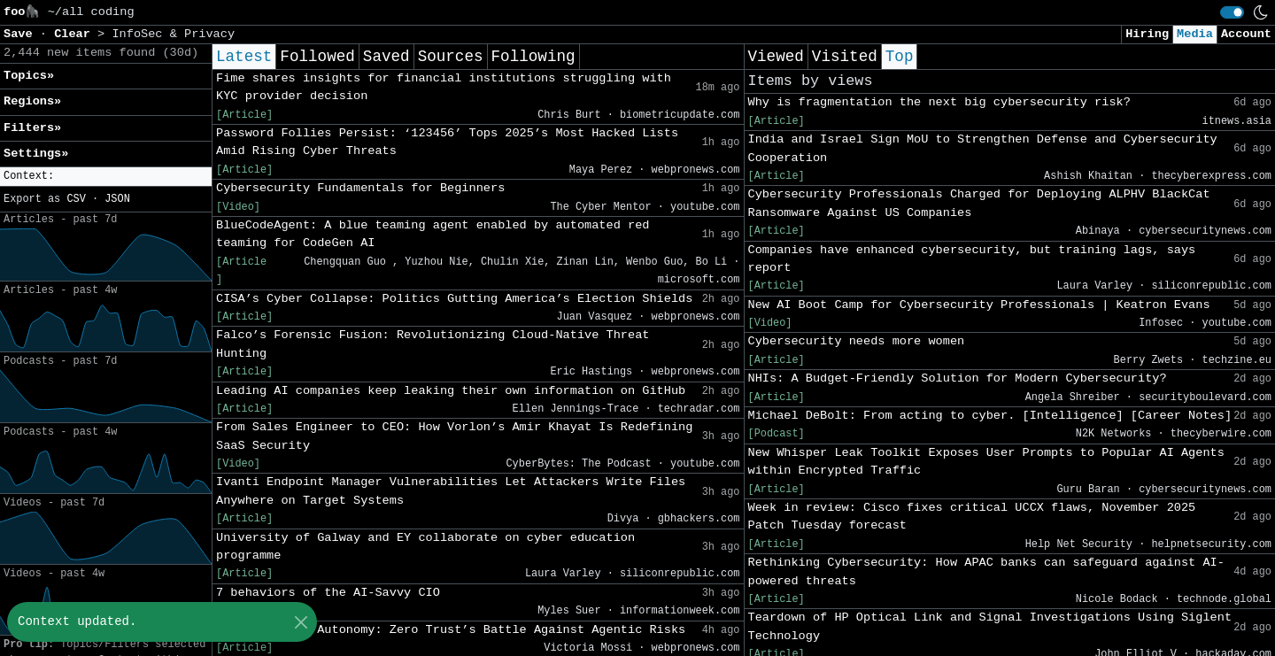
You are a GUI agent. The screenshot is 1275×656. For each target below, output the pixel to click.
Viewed (776, 57)
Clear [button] (75, 34)
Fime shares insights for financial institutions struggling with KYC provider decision (443, 87)
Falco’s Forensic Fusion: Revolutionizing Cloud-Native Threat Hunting (432, 343)
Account (1246, 34)
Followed (317, 57)
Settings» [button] (36, 153)
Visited (844, 57)
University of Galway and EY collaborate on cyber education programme (425, 546)
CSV (75, 199)
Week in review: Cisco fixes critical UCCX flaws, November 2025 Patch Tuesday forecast (972, 516)
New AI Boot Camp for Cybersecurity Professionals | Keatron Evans (979, 305)
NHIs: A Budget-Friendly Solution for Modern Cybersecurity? (957, 378)
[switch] (1232, 12)
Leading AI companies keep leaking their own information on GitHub (450, 390)
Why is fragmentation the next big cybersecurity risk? (939, 102)
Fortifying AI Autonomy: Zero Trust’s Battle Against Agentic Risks (450, 630)
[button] (106, 176)
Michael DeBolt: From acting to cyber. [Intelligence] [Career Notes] (990, 415)
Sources (450, 57)
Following (533, 57)
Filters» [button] (32, 128)
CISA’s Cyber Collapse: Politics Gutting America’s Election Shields (454, 298)
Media (1195, 34)
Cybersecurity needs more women (856, 341)
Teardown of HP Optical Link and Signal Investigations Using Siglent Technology (990, 626)
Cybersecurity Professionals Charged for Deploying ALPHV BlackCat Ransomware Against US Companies (979, 203)
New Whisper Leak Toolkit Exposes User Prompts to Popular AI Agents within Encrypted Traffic (986, 461)
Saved (386, 57)
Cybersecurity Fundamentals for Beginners (360, 188)
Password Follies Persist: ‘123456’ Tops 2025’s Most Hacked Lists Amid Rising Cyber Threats (447, 142)
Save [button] (22, 34)
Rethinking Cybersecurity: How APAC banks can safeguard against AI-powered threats (986, 571)
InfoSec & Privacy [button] (173, 34)
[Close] (300, 622)
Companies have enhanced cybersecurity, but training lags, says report (972, 258)
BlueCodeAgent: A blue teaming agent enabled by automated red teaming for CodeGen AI (432, 234)
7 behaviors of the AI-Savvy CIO (328, 592)
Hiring (1147, 34)
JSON (117, 199)
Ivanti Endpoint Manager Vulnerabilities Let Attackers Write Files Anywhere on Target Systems (450, 490)
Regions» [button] (32, 101)
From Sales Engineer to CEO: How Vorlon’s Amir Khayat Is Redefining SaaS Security (454, 436)
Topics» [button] (29, 75)
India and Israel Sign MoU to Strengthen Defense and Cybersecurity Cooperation (982, 148)
